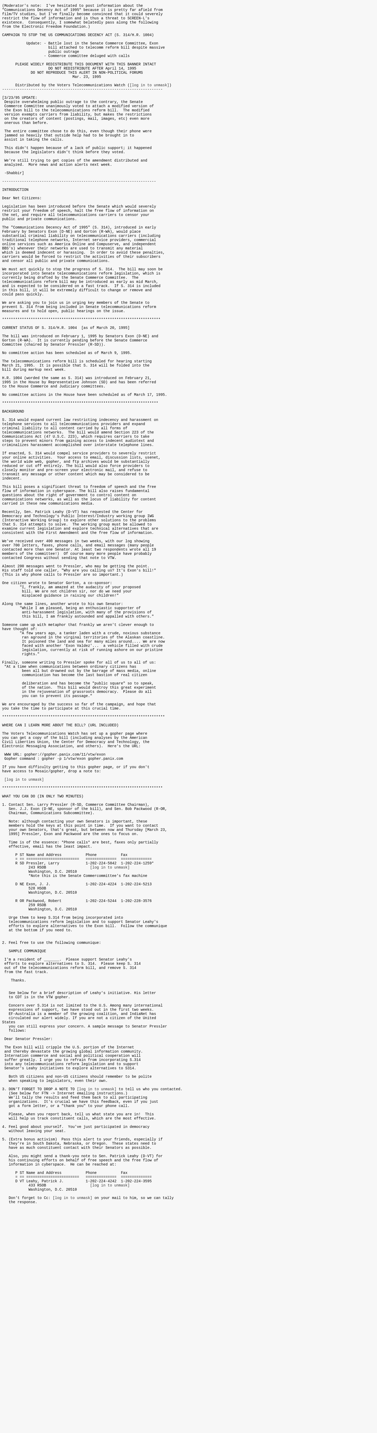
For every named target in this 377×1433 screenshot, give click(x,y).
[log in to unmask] (149, 100)
